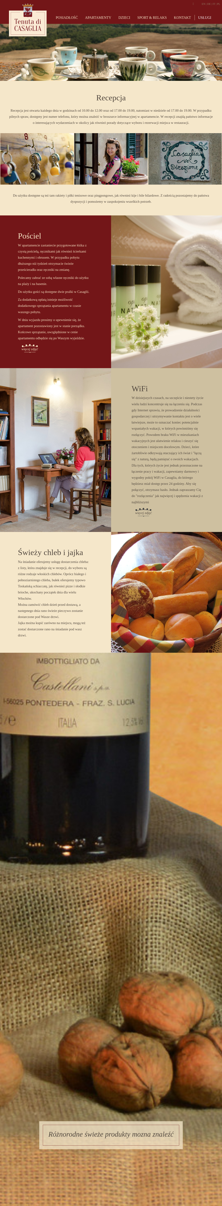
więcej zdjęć (30, 349)
